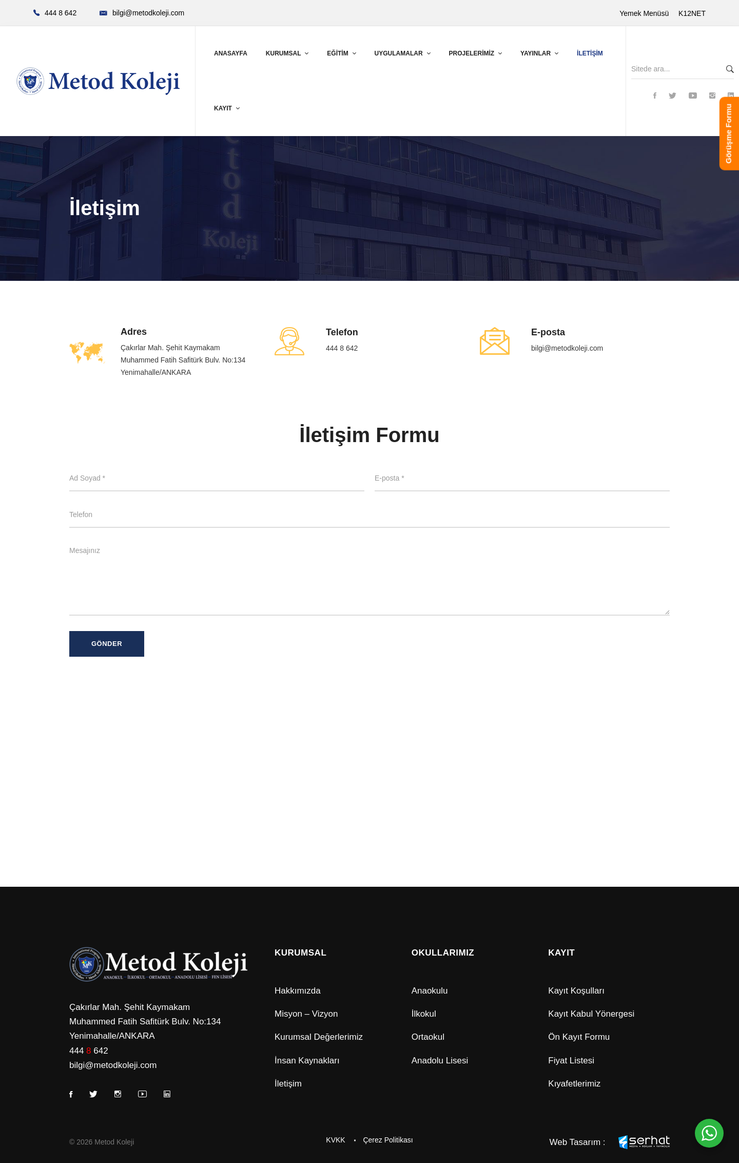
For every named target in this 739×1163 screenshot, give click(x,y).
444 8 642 (342, 348)
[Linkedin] (731, 96)
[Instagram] (712, 96)
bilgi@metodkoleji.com (567, 348)
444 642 (88, 1051)
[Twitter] (673, 96)
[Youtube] (693, 96)
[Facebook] (655, 96)
